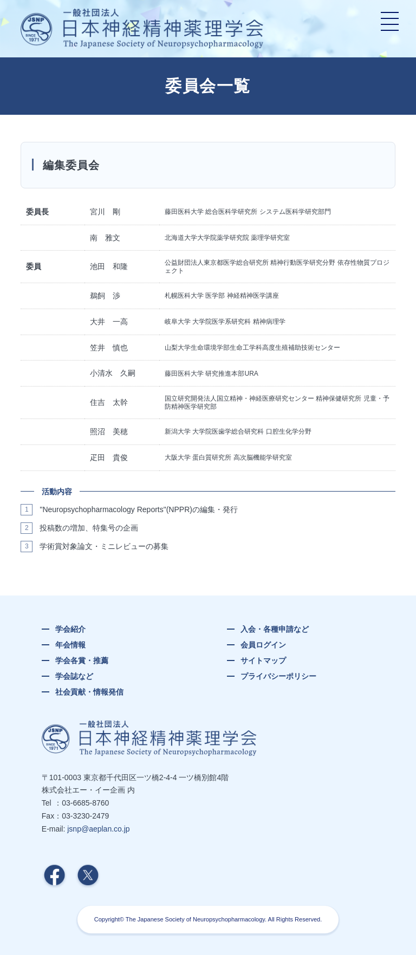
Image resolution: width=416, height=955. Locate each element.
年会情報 (70, 645)
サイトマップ (263, 660)
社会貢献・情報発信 (89, 692)
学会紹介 (70, 629)
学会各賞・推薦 (81, 660)
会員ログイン (263, 645)
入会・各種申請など (274, 629)
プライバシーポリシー (278, 676)
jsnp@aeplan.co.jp (98, 829)
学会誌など (74, 676)
